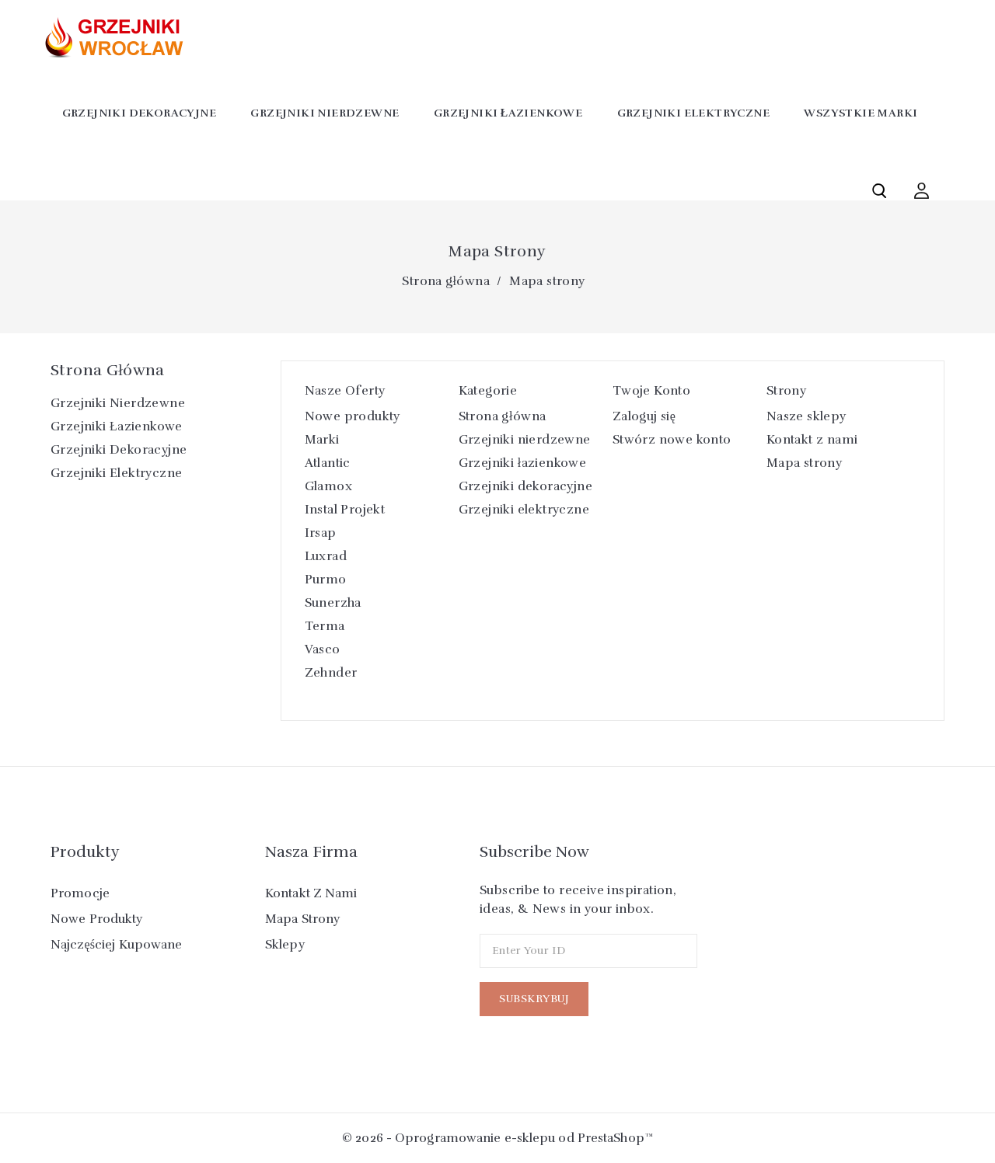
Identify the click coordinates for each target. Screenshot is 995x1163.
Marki (322, 439)
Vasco (322, 649)
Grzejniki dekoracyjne (139, 113)
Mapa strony (804, 463)
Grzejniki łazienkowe (508, 113)
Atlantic (328, 463)
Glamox (328, 486)
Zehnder (331, 673)
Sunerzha (333, 603)
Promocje (80, 893)
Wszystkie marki (860, 113)
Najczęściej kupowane (116, 944)
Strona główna (108, 370)
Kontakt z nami (812, 439)
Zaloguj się (644, 416)
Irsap (321, 533)
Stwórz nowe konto (672, 439)
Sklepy (285, 944)
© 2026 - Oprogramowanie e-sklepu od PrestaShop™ (497, 1138)
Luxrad (326, 556)
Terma (325, 626)
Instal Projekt (345, 509)
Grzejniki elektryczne (693, 113)
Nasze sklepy (806, 416)
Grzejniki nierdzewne (324, 113)
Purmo (326, 579)
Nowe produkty (352, 416)
